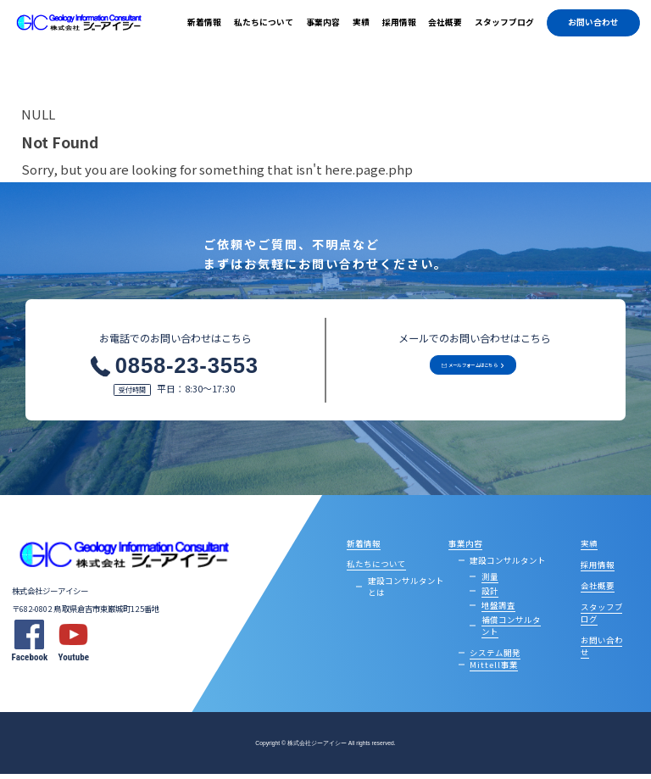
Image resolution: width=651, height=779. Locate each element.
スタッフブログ (504, 22)
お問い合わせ (593, 22)
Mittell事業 (494, 669)
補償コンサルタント (511, 630)
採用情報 (399, 22)
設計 (489, 595)
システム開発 (495, 657)
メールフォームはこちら (465, 376)
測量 (489, 581)
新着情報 (204, 22)
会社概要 (445, 22)
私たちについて (263, 22)
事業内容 (323, 22)
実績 (361, 22)
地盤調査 (498, 609)
